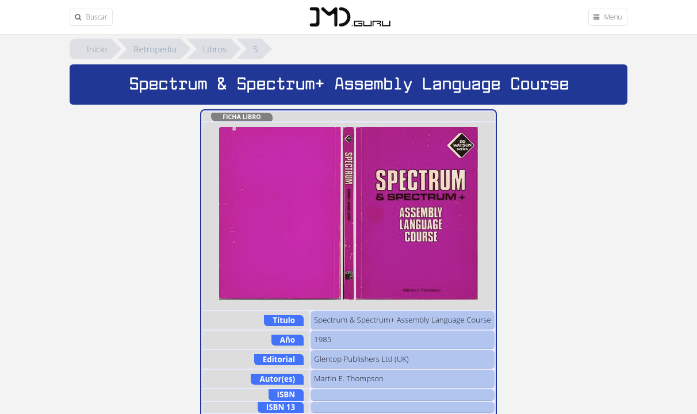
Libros (215, 49)
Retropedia (154, 49)
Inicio (97, 49)
